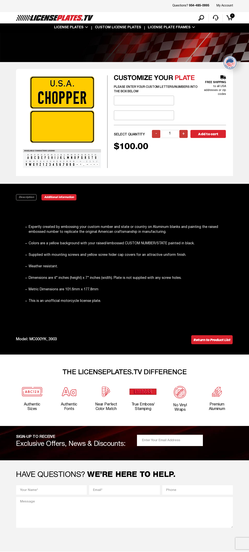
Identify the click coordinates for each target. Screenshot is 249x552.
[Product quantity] (170, 134)
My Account (224, 5)
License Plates (68, 27)
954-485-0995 (199, 5)
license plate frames (169, 27)
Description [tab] (26, 197)
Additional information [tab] (59, 197)
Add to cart (208, 134)
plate (185, 79)
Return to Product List (212, 340)
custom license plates (118, 27)
